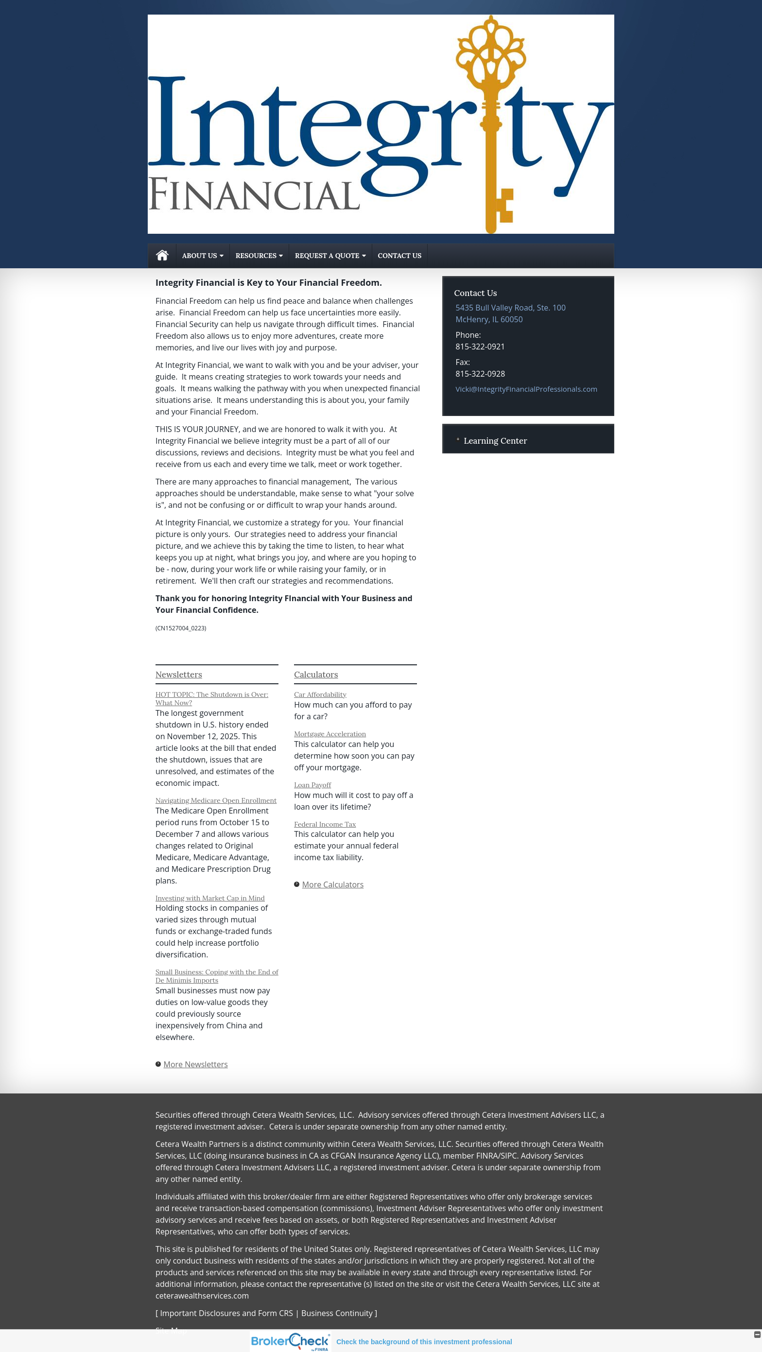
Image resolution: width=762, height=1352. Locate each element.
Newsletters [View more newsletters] (179, 674)
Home (162, 256)
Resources (256, 255)
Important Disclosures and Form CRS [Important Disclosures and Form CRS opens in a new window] (226, 1313)
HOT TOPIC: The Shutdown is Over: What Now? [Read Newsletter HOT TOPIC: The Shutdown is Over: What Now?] (212, 698)
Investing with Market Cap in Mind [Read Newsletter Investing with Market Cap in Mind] (210, 898)
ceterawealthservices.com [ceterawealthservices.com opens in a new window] (202, 1295)
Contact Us (400, 255)
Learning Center (495, 440)
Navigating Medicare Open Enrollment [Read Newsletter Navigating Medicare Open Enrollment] (216, 800)
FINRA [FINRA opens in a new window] (487, 1155)
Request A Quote (327, 255)
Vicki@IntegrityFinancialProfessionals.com (527, 389)
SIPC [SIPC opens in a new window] (509, 1155)
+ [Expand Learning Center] (457, 439)
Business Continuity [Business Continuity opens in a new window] (337, 1313)
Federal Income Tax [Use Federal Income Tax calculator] (325, 824)
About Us (199, 255)
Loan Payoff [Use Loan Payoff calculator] (312, 784)
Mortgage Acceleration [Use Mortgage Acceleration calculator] (330, 733)
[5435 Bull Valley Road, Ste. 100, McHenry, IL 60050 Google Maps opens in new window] (511, 313)
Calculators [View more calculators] (316, 674)
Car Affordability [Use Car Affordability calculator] (320, 694)
